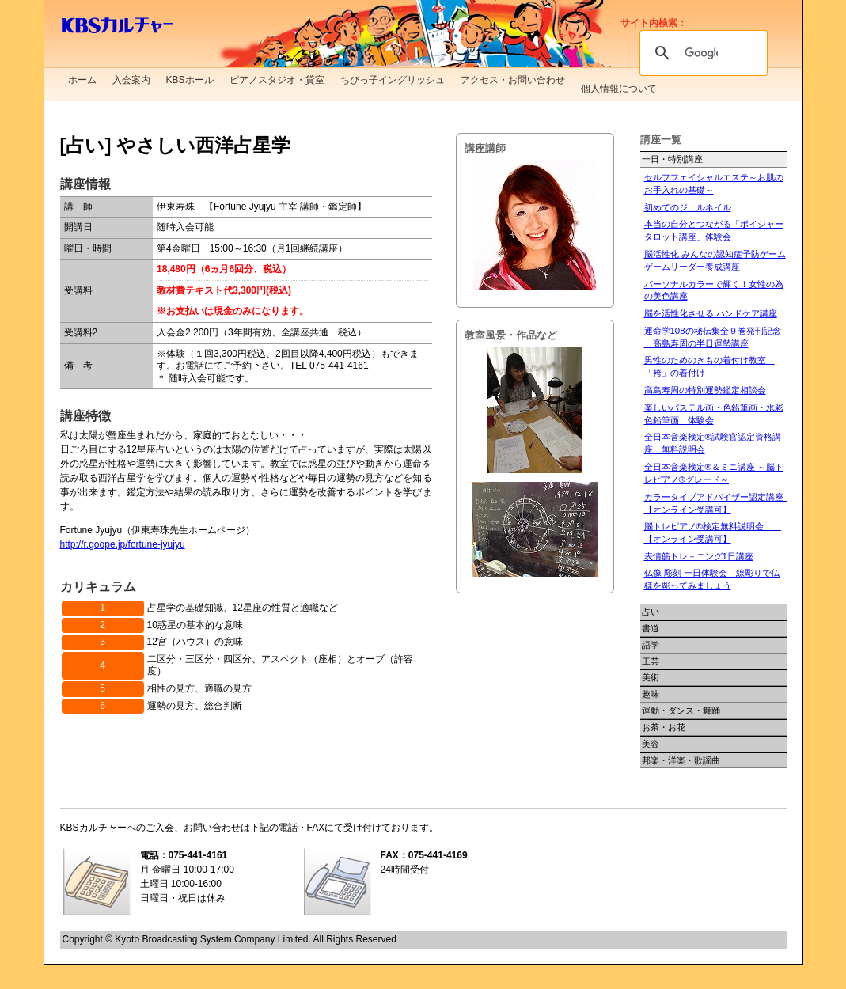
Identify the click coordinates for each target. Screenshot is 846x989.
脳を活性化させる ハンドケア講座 (710, 313)
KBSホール (190, 79)
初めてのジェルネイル (687, 207)
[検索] (701, 53)
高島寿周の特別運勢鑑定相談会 (705, 390)
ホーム (82, 79)
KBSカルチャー (117, 26)
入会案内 (131, 79)
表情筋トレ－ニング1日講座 (698, 556)
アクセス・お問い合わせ (513, 79)
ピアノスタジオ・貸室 (277, 79)
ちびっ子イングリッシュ (392, 79)
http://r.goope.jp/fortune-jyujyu (122, 544)
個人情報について (619, 88)
